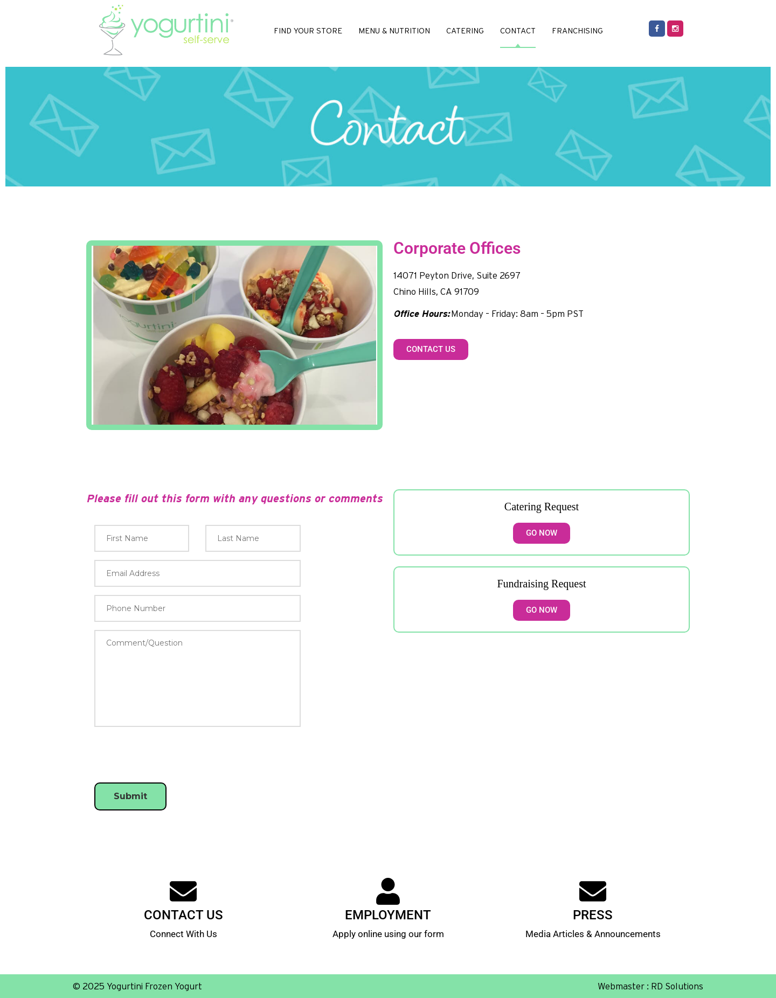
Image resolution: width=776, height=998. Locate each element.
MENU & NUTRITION (394, 30)
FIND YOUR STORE (308, 30)
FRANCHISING (577, 30)
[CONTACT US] (183, 891)
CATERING (465, 30)
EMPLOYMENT (388, 915)
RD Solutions (677, 986)
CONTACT (518, 30)
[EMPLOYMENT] (388, 891)
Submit (130, 796)
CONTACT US (183, 915)
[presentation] (176, 843)
